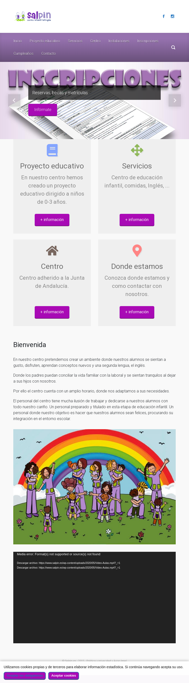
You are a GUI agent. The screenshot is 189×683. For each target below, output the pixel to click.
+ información (52, 219)
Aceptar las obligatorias (25, 675)
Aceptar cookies (63, 675)
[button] (14, 100)
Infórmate (42, 109)
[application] (94, 597)
